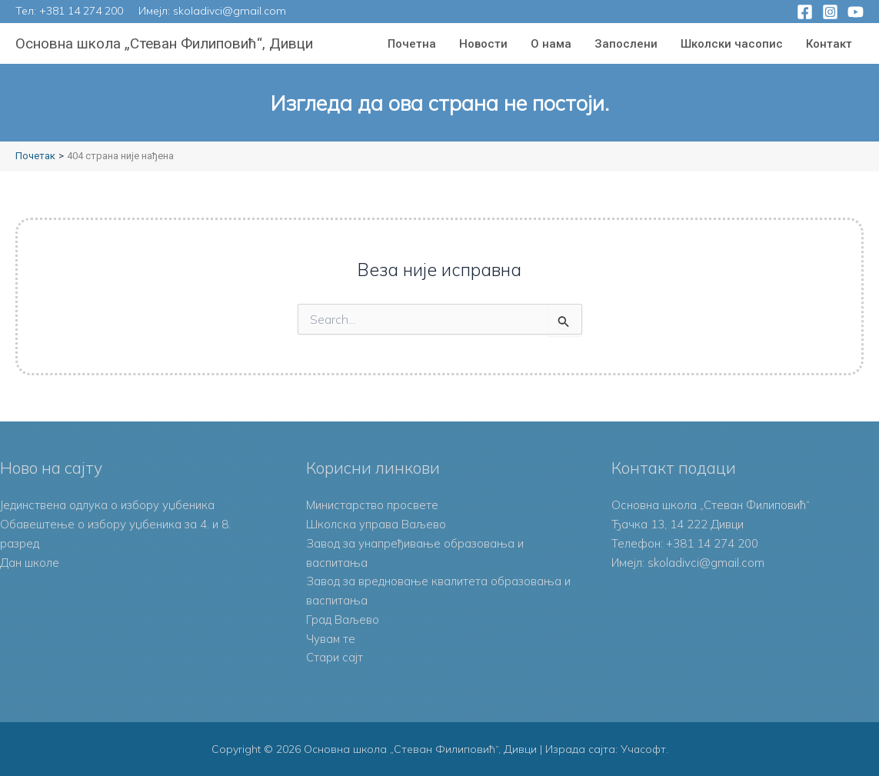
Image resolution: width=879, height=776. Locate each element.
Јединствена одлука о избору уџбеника (107, 505)
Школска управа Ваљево (376, 524)
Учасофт (643, 749)
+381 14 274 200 (81, 11)
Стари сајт (334, 657)
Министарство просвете (372, 505)
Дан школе (29, 562)
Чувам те (331, 638)
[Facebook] (805, 12)
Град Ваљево (343, 619)
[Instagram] (830, 12)
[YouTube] (855, 12)
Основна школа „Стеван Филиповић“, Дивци (164, 43)
